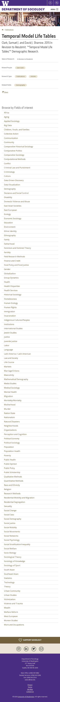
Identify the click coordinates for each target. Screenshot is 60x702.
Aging (6, 117)
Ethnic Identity (10, 231)
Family (7, 239)
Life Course (9, 362)
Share (5, 92)
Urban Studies (10, 595)
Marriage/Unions (11, 371)
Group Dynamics (11, 277)
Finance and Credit (12, 260)
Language (8, 349)
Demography (20, 85)
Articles (33, 76)
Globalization (10, 273)
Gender (7, 269)
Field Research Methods (14, 256)
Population (9, 447)
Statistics (8, 578)
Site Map (30, 689)
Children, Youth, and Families (16, 129)
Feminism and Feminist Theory (17, 248)
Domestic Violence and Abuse (17, 201)
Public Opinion (10, 464)
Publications (9, 30)
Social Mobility (10, 527)
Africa (6, 112)
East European (10, 210)
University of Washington (26, 697)
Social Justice (9, 523)
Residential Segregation (14, 502)
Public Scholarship (12, 472)
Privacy (30, 685)
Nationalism (9, 417)
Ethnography (10, 235)
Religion (7, 489)
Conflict (7, 163)
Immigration (9, 311)
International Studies (13, 328)
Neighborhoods (11, 425)
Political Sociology (12, 442)
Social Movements (12, 531)
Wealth (7, 607)
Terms (30, 687)
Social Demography (12, 519)
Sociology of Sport (12, 565)
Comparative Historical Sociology (18, 146)
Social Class (9, 514)
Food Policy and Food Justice (16, 265)
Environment (9, 227)
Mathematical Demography (16, 379)
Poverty (7, 455)
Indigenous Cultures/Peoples (17, 320)
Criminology (9, 172)
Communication (11, 138)
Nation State (9, 413)
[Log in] (50, 3)
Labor (6, 345)
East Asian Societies (12, 206)
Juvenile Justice (10, 341)
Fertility (7, 252)
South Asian (9, 569)
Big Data (8, 125)
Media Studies (10, 383)
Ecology (7, 214)
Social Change (10, 510)
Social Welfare (10, 548)
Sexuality (8, 506)
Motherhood (9, 404)
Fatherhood (9, 244)
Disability (8, 197)
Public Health (10, 459)
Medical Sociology (12, 387)
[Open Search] (57, 3)
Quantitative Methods (13, 481)
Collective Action (11, 133)
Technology (9, 582)
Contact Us (30, 692)
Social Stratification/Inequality (17, 544)
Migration (8, 396)
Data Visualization (12, 184)
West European (11, 616)
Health (7, 282)
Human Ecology (11, 303)
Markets (7, 366)
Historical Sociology (12, 294)
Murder (7, 409)
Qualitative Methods (13, 476)
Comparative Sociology (14, 155)
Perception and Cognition (15, 434)
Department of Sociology (23, 9)
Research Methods (12, 493)
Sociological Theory (12, 557)
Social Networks (11, 536)
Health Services (11, 290)
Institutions (9, 324)
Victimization (9, 599)
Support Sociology (30, 640)
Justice (7, 337)
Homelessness (10, 299)
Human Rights (10, 307)
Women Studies (11, 620)
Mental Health (10, 392)
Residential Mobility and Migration (19, 497)
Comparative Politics (13, 150)
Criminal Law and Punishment (17, 167)
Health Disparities (12, 286)
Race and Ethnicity (12, 485)
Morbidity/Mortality (12, 400)
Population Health (12, 451)
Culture (7, 176)
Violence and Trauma (13, 603)
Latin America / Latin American (17, 354)
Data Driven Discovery (14, 180)
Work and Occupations (14, 624)
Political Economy (11, 438)
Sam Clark (20, 68)
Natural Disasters (12, 421)
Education (8, 222)
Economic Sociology (12, 218)
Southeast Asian (11, 574)
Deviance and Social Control (16, 193)
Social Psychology (12, 540)
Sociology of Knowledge (14, 561)
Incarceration (10, 315)
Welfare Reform (11, 612)
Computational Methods (15, 159)
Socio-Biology (10, 552)
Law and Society (11, 358)
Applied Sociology (12, 121)
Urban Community (12, 591)
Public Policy (9, 468)
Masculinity (9, 375)
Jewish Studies (10, 332)
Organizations (10, 430)
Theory (7, 586)
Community (9, 142)
